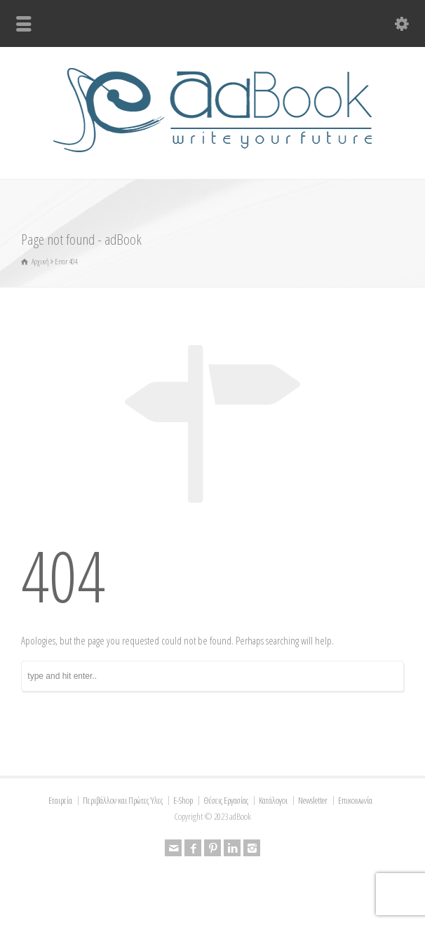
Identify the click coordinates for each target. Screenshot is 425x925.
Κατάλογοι (273, 800)
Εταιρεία (60, 800)
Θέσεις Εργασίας (225, 800)
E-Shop (183, 800)
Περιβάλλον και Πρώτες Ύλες (123, 800)
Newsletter (313, 800)
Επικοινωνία (355, 800)
